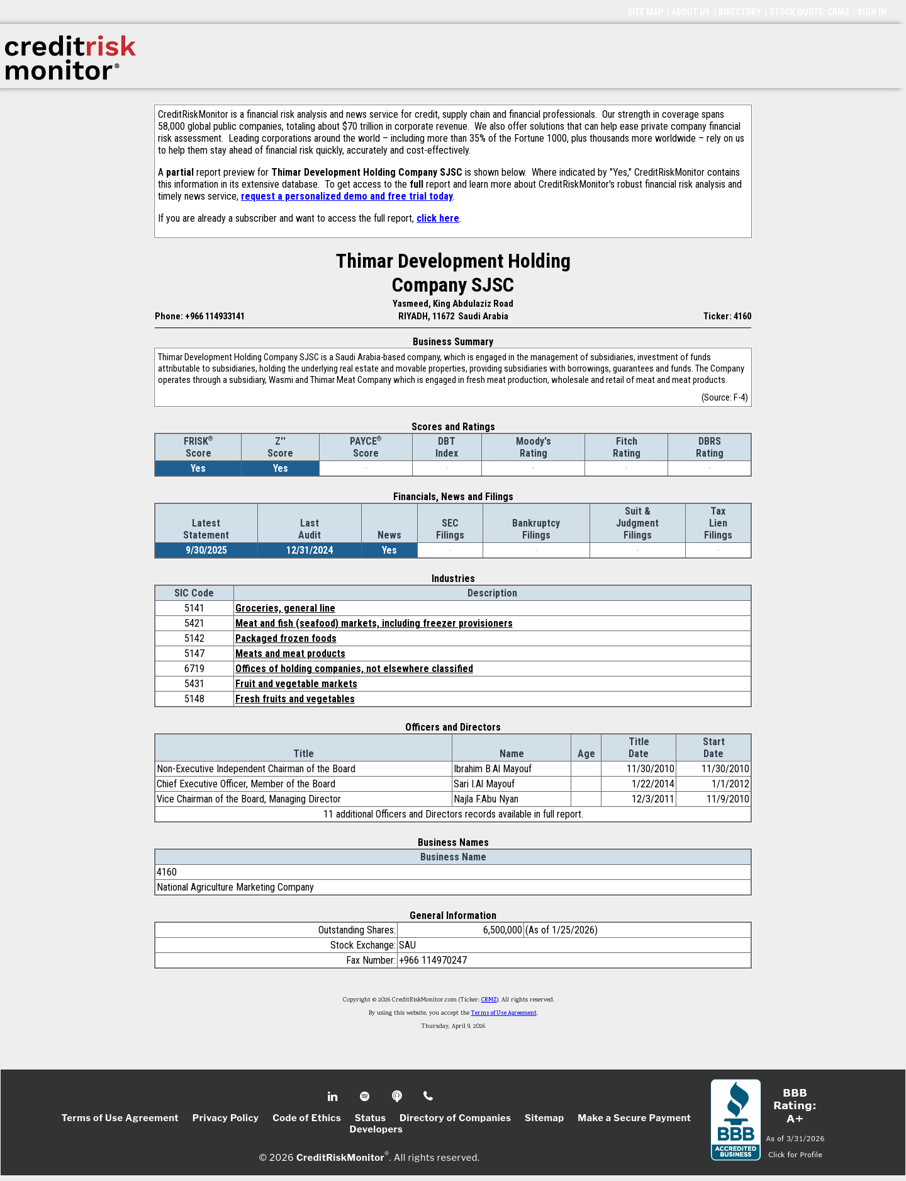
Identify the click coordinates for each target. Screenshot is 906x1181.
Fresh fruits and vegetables (295, 699)
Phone (428, 1096)
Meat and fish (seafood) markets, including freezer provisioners (374, 623)
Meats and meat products (290, 653)
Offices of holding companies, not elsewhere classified (354, 669)
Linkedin (334, 1096)
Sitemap (544, 1118)
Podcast (398, 1096)
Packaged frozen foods (286, 638)
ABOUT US (690, 12)
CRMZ (489, 1000)
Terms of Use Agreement (504, 1013)
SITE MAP (645, 12)
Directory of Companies (455, 1118)
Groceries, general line (285, 608)
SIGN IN (872, 12)
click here (438, 218)
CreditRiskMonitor (340, 1157)
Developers (376, 1129)
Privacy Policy (226, 1118)
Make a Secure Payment (634, 1118)
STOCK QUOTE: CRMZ (809, 12)
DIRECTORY (740, 12)
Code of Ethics (306, 1118)
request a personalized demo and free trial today (347, 196)
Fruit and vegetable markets (296, 684)
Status (370, 1118)
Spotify (366, 1096)
